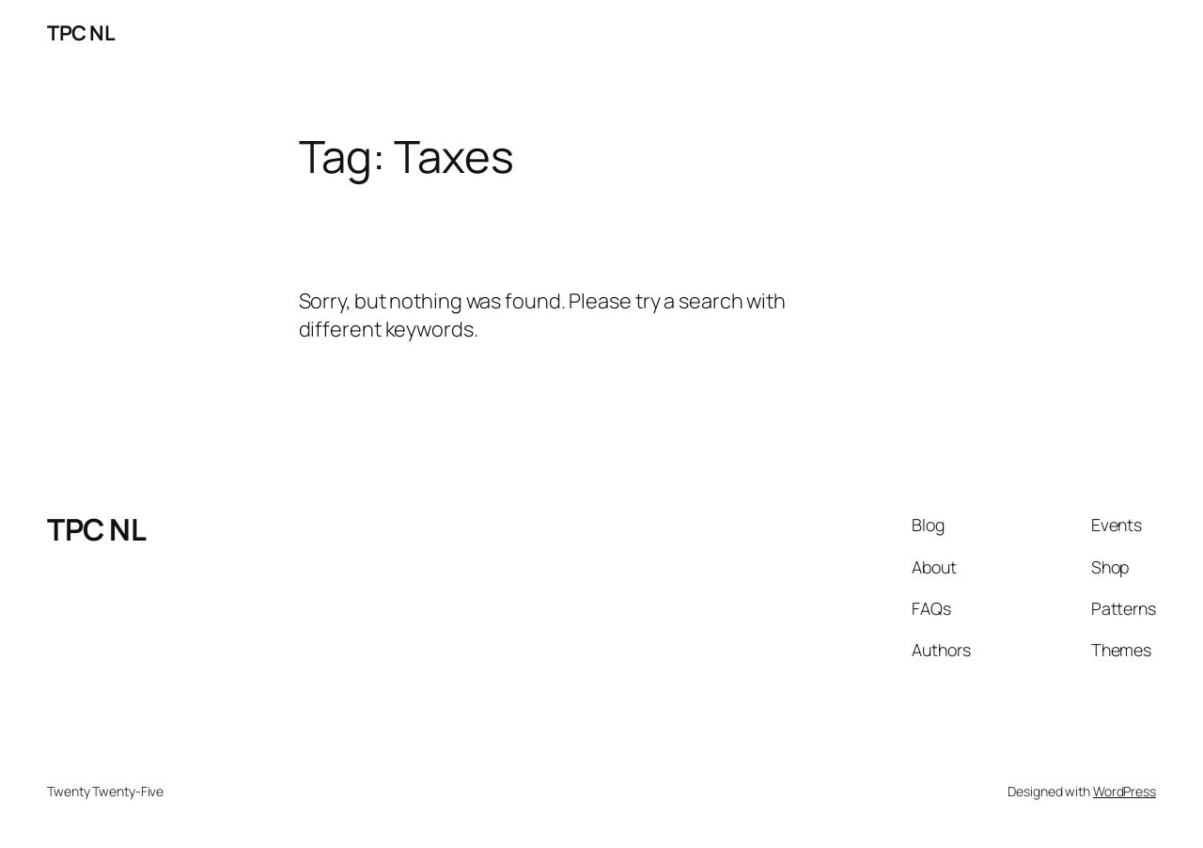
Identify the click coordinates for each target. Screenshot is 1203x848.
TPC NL (81, 33)
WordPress (1124, 791)
